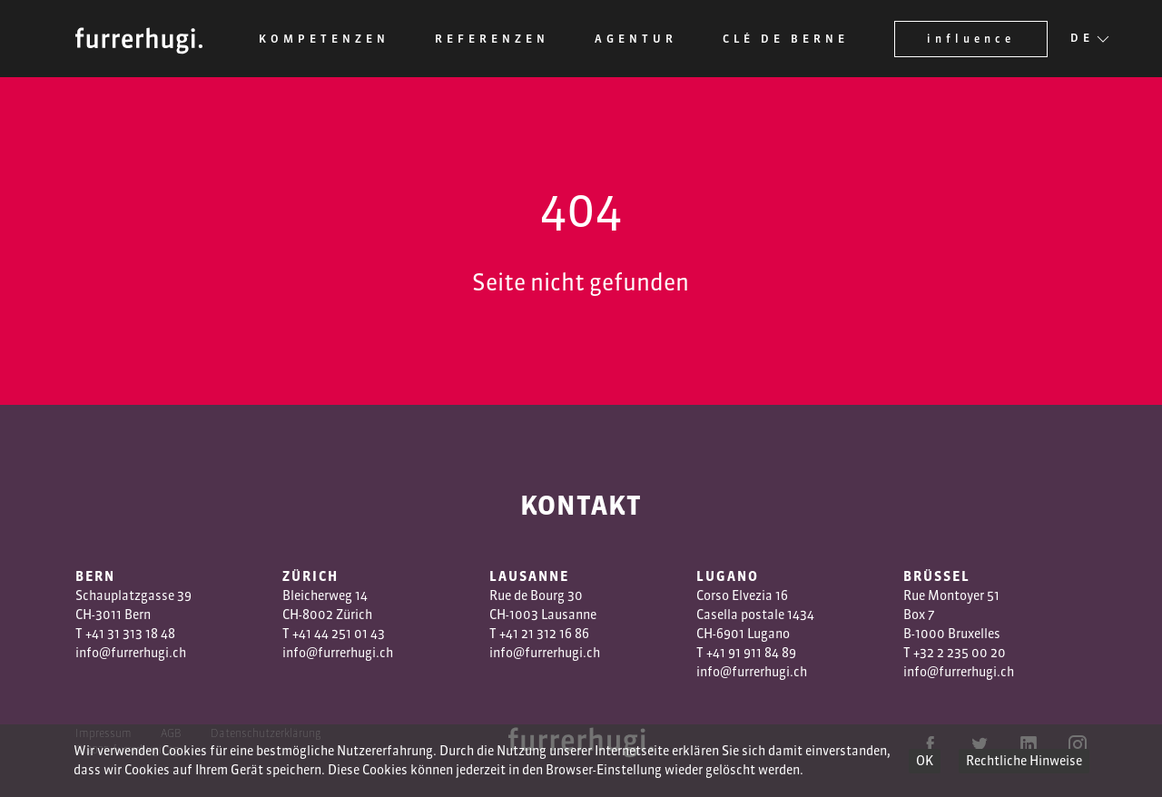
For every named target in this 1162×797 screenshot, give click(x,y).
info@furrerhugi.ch (130, 652)
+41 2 (513, 633)
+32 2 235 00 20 (959, 652)
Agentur (636, 38)
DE (1082, 39)
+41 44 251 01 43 (338, 633)
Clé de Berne (786, 38)
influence (971, 38)
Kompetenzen (324, 38)
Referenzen (492, 38)
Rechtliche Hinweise (1024, 761)
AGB (171, 733)
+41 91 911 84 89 (751, 652)
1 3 (536, 633)
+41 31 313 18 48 (130, 633)
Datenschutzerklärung (266, 733)
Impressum (103, 733)
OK (924, 761)
